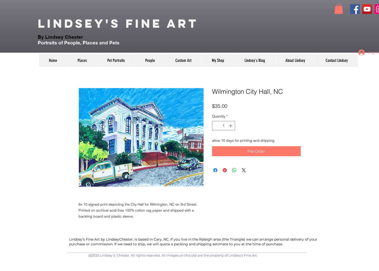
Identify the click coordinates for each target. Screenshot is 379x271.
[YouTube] (367, 9)
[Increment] (231, 125)
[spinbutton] (223, 125)
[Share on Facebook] (215, 170)
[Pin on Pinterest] (225, 170)
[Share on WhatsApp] (234, 170)
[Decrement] (216, 125)
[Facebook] (355, 9)
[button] (338, 8)
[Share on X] (244, 170)
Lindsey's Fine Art (118, 23)
